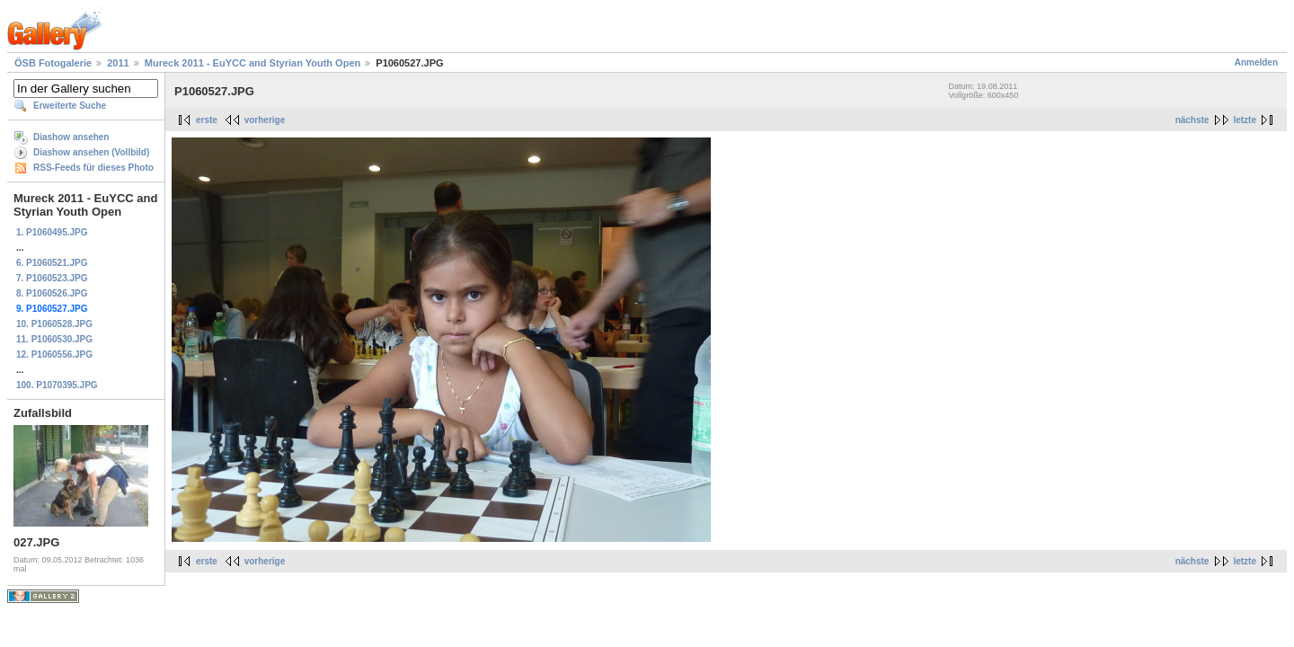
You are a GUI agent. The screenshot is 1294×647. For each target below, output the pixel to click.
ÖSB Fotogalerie (53, 63)
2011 (118, 63)
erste (206, 120)
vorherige (265, 120)
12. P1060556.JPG (54, 354)
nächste (1192, 120)
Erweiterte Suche (69, 106)
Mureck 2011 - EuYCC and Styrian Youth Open (252, 63)
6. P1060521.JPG (52, 263)
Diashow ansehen (71, 137)
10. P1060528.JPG (54, 324)
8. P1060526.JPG (52, 293)
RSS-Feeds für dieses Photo (93, 168)
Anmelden (1256, 62)
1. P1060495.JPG (52, 232)
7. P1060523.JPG (52, 278)
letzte (1244, 120)
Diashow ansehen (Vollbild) (91, 152)
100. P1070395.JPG (57, 385)
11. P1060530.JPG (54, 339)
